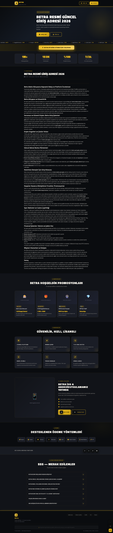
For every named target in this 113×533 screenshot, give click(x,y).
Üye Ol (94, 3)
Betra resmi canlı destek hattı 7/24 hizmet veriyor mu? (56, 494)
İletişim (95, 515)
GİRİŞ (110, 530)
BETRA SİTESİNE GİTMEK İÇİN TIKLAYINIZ (56, 47)
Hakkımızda (70, 515)
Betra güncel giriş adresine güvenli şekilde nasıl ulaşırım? (56, 479)
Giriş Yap (84, 3)
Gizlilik (86, 515)
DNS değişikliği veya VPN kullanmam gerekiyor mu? (56, 503)
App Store (64, 412)
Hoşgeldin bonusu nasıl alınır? (56, 499)
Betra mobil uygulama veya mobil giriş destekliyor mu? (56, 484)
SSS (91, 515)
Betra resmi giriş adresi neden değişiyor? (56, 474)
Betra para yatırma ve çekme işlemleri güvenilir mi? (56, 489)
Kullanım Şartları (78, 515)
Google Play (78, 412)
